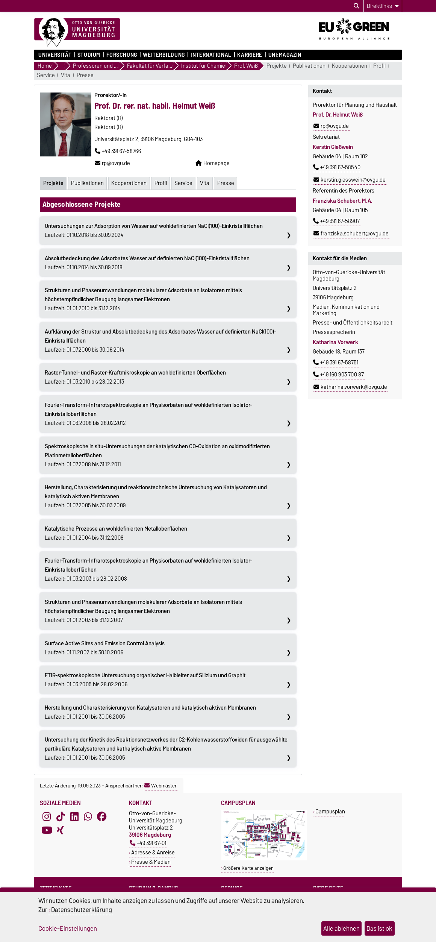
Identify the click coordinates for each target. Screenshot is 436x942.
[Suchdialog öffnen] (356, 6)
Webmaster (160, 785)
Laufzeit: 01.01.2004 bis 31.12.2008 (116, 533)
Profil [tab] (162, 182)
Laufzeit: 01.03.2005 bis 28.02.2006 (145, 679)
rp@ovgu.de (112, 163)
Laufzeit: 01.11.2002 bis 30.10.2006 (105, 648)
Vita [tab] (206, 182)
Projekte (276, 66)
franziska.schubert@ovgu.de (351, 233)
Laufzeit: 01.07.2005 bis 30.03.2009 (156, 496)
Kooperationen (349, 66)
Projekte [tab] (53, 182)
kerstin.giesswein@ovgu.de (349, 179)
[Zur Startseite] (77, 33)
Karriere (249, 54)
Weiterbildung (164, 54)
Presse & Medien (151, 861)
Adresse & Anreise (153, 852)
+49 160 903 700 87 (338, 374)
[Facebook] (102, 816)
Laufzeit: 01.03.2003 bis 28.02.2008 (148, 569)
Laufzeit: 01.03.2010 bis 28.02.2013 (135, 377)
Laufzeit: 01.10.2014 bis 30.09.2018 (147, 262)
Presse (85, 75)
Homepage (212, 163)
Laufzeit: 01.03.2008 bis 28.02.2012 (148, 413)
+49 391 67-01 (148, 842)
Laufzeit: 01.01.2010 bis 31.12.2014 (143, 298)
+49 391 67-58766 (118, 151)
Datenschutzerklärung (81, 909)
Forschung (121, 54)
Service (46, 75)
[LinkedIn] (74, 816)
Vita (65, 75)
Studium (88, 54)
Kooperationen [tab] (129, 182)
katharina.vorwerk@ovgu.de (350, 386)
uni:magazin (284, 54)
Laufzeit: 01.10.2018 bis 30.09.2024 (154, 230)
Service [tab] (185, 182)
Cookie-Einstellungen (67, 928)
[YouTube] (46, 829)
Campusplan (330, 811)
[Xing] (60, 829)
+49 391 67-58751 (336, 362)
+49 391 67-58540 (336, 167)
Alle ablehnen (341, 928)
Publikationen (309, 66)
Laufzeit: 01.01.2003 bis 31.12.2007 (143, 610)
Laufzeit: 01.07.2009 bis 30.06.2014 (160, 340)
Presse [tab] (228, 182)
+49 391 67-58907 (336, 221)
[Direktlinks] (383, 6)
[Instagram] (46, 816)
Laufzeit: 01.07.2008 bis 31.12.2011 (157, 455)
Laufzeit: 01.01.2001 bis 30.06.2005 (150, 712)
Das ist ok (379, 928)
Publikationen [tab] (87, 182)
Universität (54, 54)
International (211, 54)
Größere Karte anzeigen (248, 868)
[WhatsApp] (88, 816)
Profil (379, 66)
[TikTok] (60, 816)
